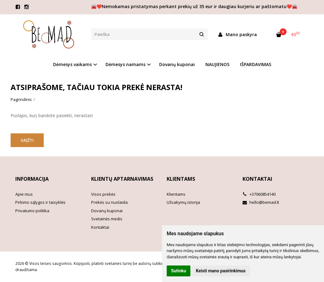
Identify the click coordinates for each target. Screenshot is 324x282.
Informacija (32, 178)
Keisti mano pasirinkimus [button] (221, 270)
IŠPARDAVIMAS (255, 64)
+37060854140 (259, 194)
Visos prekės (103, 194)
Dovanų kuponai (177, 64)
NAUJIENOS (217, 64)
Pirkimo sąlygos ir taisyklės (40, 202)
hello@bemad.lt (261, 202)
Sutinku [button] (178, 270)
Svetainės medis (106, 219)
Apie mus (24, 194)
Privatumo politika (32, 210)
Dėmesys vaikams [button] (72, 64)
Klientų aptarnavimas (122, 178)
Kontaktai (100, 227)
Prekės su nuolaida (109, 202)
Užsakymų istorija (183, 202)
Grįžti (27, 140)
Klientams (181, 178)
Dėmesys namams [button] (125, 64)
